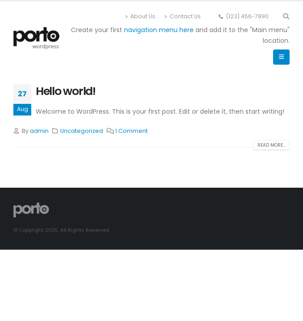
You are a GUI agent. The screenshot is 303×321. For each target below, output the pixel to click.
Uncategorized (81, 131)
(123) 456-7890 (244, 16)
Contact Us (182, 16)
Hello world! (65, 91)
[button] (286, 16)
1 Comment (131, 131)
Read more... (271, 145)
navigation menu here (159, 29)
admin (39, 131)
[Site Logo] (36, 38)
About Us (140, 16)
